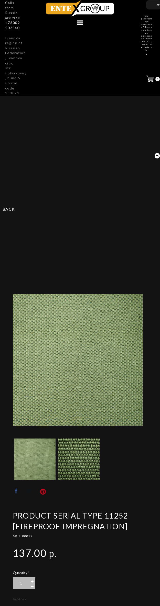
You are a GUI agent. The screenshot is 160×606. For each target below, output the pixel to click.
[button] (80, 23)
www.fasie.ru (146, 40)
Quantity (21, 572)
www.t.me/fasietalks (146, 47)
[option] (78, 360)
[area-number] (21, 583)
